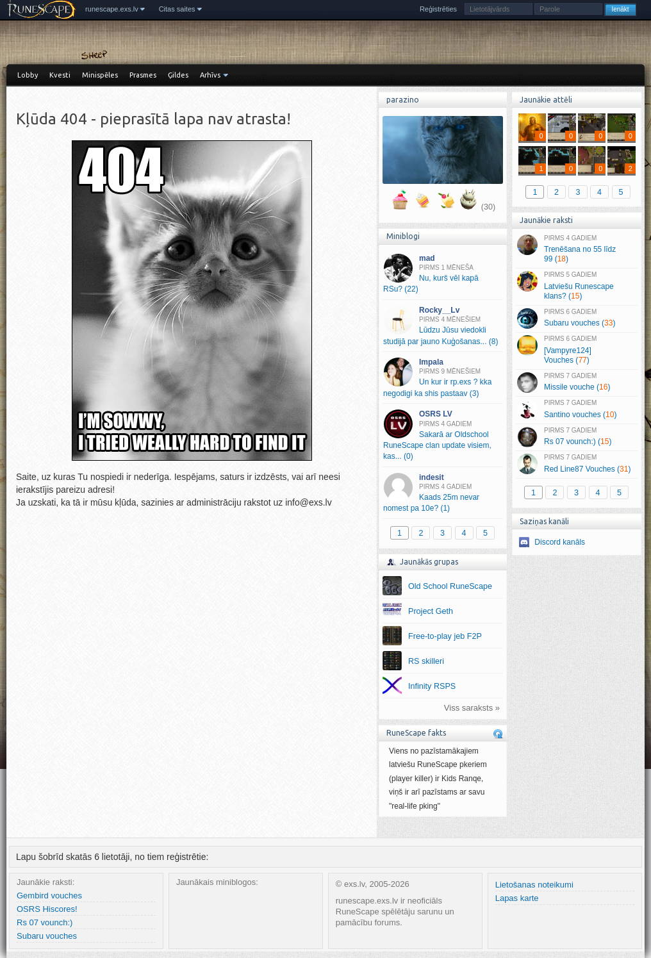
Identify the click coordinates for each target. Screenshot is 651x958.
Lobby (27, 75)
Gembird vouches (49, 895)
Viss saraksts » (472, 708)
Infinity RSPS (432, 686)
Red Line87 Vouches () (576, 464)
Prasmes (142, 75)
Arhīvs (210, 75)
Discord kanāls (559, 542)
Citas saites (177, 9)
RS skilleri (426, 661)
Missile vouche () (576, 382)
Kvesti (59, 75)
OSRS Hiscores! (47, 909)
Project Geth (430, 611)
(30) (488, 206)
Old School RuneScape (450, 586)
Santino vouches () (576, 409)
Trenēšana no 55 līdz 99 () (576, 249)
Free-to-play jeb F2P (445, 636)
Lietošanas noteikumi (534, 884)
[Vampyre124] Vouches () (576, 350)
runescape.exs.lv (111, 9)
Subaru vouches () (576, 318)
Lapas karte (517, 898)
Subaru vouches (47, 936)
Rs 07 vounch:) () (576, 437)
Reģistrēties (438, 9)
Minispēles (100, 75)
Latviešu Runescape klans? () (576, 286)
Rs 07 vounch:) (44, 922)
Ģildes (178, 75)
